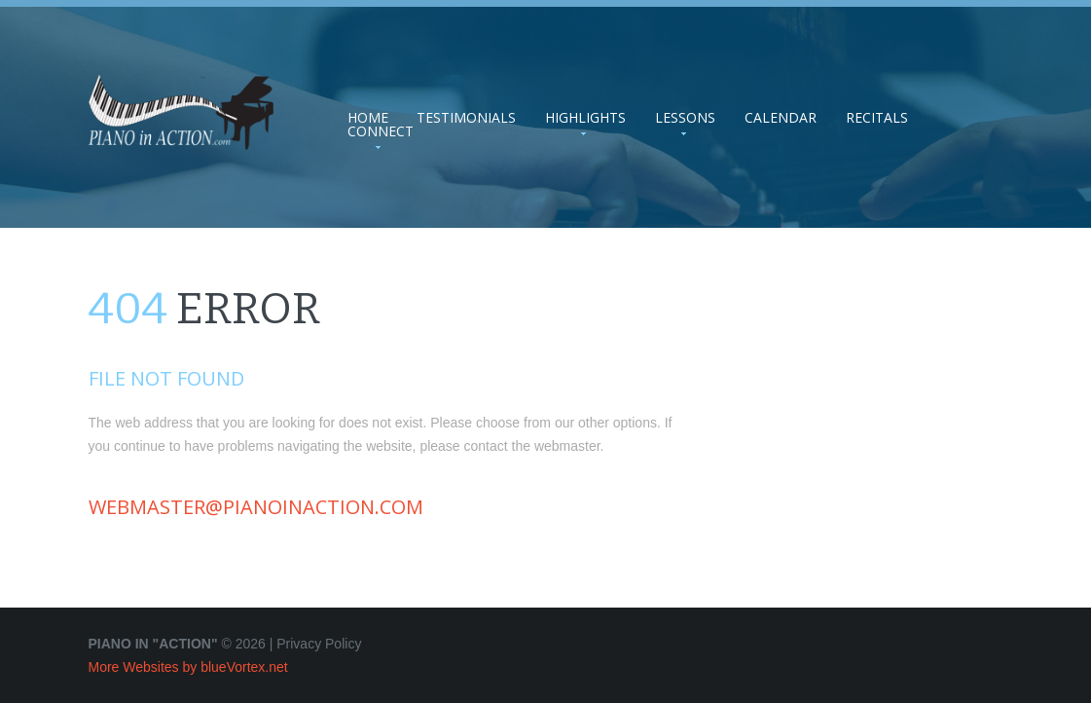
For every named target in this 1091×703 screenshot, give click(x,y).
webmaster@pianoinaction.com (256, 507)
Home (367, 118)
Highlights (585, 118)
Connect (380, 131)
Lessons (685, 118)
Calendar (781, 118)
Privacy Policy (318, 643)
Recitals (877, 118)
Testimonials (466, 118)
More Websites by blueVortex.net (188, 667)
